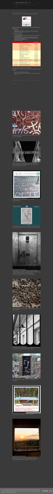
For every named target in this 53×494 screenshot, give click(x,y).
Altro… (29, 7)
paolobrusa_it (23, 2)
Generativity (17, 74)
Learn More (45, 491)
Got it (50, 491)
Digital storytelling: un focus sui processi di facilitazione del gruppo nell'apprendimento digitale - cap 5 (25, 458)
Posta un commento (18, 275)
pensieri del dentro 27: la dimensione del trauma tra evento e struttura (26, 348)
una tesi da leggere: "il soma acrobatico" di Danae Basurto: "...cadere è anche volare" (26, 227)
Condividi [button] (13, 275)
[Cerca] (40, 3)
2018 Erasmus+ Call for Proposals (20, 30)
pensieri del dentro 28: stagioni (23, 414)
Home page (17, 7)
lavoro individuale (24, 7)
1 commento (17, 415)
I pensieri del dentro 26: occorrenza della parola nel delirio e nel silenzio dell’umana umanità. (25, 164)
